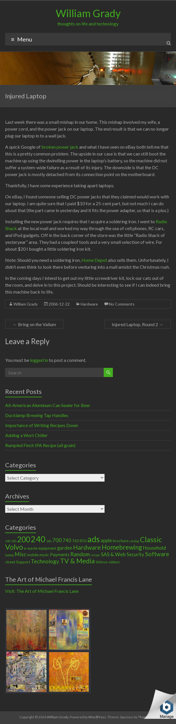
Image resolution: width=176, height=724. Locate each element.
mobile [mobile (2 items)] (33, 555)
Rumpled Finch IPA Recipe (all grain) (40, 445)
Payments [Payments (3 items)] (59, 554)
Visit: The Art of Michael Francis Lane (42, 591)
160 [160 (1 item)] (13, 541)
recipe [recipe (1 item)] (95, 555)
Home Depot (94, 260)
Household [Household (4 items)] (154, 548)
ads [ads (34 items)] (93, 539)
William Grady (88, 13)
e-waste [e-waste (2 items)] (30, 548)
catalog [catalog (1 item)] (134, 541)
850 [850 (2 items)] (83, 540)
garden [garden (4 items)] (64, 548)
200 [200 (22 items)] (23, 539)
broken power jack (59, 146)
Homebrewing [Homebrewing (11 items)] (122, 547)
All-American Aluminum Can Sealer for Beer (47, 405)
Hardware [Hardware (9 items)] (87, 547)
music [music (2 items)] (44, 555)
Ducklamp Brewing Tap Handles (36, 415)
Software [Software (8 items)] (157, 554)
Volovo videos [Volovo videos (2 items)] (108, 562)
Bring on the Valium (34, 324)
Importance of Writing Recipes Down (41, 425)
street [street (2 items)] (10, 562)
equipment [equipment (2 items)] (47, 548)
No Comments (122, 304)
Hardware (89, 304)
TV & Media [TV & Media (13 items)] (77, 561)
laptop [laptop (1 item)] (9, 555)
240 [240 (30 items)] (38, 539)
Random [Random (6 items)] (80, 554)
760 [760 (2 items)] (75, 540)
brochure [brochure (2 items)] (120, 540)
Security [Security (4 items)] (135, 554)
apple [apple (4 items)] (106, 540)
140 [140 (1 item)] (7, 541)
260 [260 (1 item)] (48, 541)
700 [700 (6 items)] (57, 540)
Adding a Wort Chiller (26, 435)
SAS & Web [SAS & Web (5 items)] (113, 554)
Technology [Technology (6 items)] (45, 561)
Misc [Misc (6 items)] (20, 554)
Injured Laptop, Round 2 (137, 324)
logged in (39, 360)
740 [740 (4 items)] (67, 540)
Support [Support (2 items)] (23, 562)
